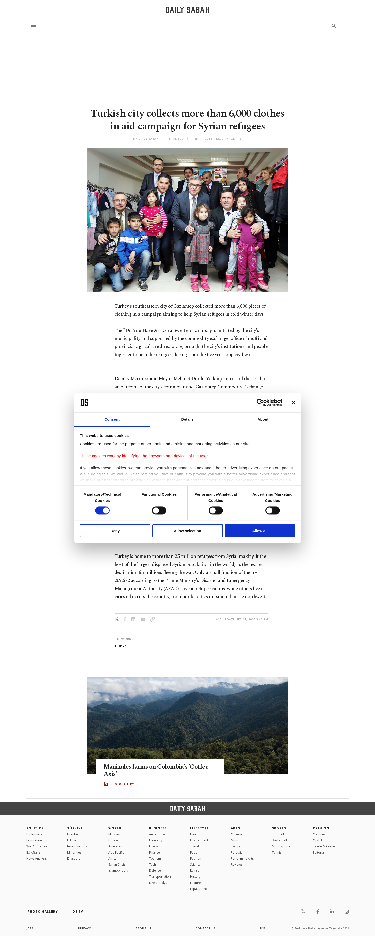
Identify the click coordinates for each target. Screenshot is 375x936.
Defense (155, 870)
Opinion (321, 828)
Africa (112, 858)
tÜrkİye (120, 646)
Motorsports (281, 846)
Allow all (260, 531)
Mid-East (114, 834)
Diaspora (74, 858)
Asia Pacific (116, 852)
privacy (84, 928)
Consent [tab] (112, 419)
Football (278, 834)
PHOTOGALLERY (122, 784)
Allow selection (187, 531)
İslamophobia (118, 870)
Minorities (74, 852)
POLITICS (35, 828)
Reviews (236, 864)
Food (194, 852)
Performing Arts (242, 858)
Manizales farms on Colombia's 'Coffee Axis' (157, 770)
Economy (155, 840)
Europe (113, 840)
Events (235, 846)
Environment (199, 840)
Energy (154, 846)
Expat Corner (199, 889)
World (115, 828)
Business (158, 828)
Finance (154, 852)
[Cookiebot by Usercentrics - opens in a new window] (260, 402)
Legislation (34, 840)
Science (195, 864)
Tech (152, 864)
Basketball (279, 840)
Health (194, 834)
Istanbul (73, 834)
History (195, 876)
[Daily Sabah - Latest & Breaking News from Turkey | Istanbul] (187, 10)
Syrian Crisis (116, 864)
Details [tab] (187, 419)
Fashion (195, 858)
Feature (195, 883)
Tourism (155, 858)
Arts (235, 828)
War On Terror (36, 846)
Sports (279, 828)
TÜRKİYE (75, 828)
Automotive (157, 834)
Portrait (236, 852)
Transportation (160, 876)
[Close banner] (293, 402)
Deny (115, 531)
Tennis (276, 852)
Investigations (77, 846)
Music (235, 840)
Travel (194, 846)
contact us (206, 928)
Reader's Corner (324, 846)
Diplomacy (34, 834)
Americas (115, 846)
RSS (263, 928)
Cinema (236, 834)
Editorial (319, 852)
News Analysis (36, 858)
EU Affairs (33, 852)
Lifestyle (199, 828)
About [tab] (263, 419)
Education (74, 840)
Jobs (30, 928)
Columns (319, 834)
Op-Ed (317, 840)
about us (143, 928)
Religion (195, 870)
